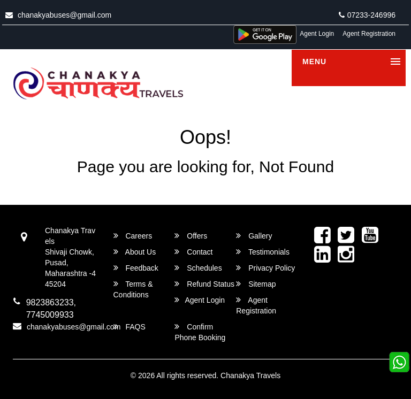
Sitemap (256, 283)
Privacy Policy (265, 267)
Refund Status (204, 283)
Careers (133, 235)
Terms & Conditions (133, 289)
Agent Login (317, 33)
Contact (193, 251)
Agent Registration (368, 33)
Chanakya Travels (250, 375)
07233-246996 (367, 15)
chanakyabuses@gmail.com (58, 15)
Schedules (198, 267)
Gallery (254, 235)
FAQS (129, 326)
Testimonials (263, 251)
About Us (134, 251)
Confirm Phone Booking (199, 332)
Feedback (135, 267)
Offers (190, 235)
